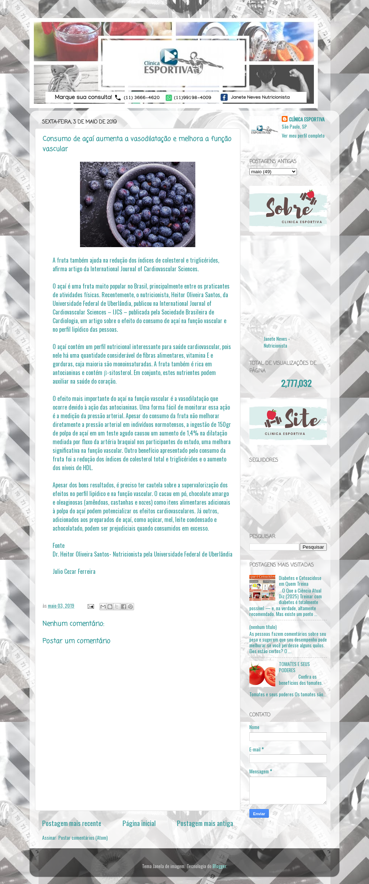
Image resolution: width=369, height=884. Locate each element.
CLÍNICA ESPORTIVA (307, 119)
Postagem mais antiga (205, 823)
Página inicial (139, 823)
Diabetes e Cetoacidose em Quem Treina (300, 580)
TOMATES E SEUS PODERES (294, 666)
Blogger (219, 866)
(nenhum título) (263, 626)
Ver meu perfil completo (303, 135)
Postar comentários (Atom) (83, 837)
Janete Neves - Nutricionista (277, 342)
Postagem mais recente (71, 823)
